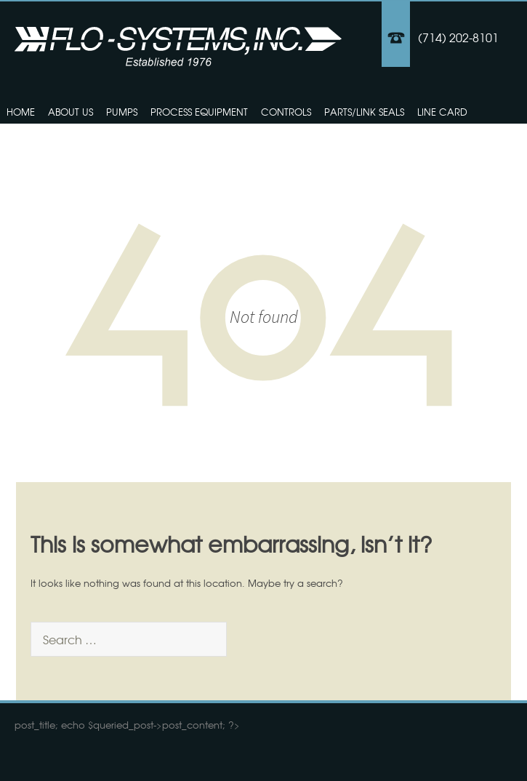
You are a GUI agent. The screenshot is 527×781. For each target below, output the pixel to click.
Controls (286, 112)
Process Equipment (199, 112)
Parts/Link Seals (364, 112)
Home (21, 112)
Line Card (442, 112)
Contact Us (37, 138)
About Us (70, 112)
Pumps (121, 112)
